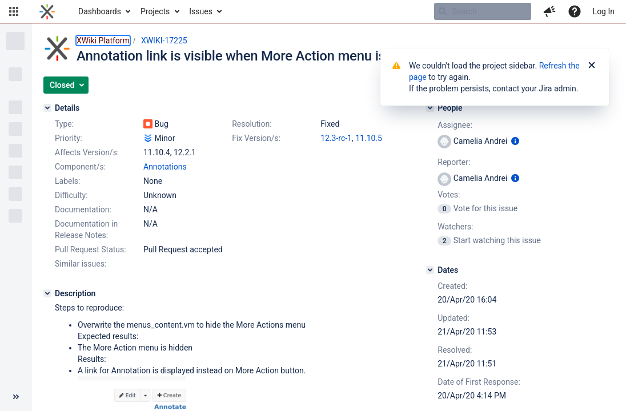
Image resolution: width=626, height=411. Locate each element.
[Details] (47, 108)
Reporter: (454, 162)
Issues (200, 11)
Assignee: (455, 125)
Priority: (68, 138)
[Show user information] (515, 141)
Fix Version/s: (256, 138)
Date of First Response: (479, 381)
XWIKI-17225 (164, 40)
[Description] (47, 293)
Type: (64, 123)
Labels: (67, 181)
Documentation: (83, 209)
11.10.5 (368, 138)
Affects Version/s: (87, 152)
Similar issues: (80, 263)
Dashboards (99, 11)
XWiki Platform (103, 40)
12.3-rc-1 (336, 138)
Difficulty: (71, 195)
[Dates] (430, 270)
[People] (430, 108)
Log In (604, 11)
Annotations (165, 166)
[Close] (591, 65)
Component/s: (80, 166)
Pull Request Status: (90, 249)
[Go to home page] (47, 11)
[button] (14, 11)
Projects (155, 11)
